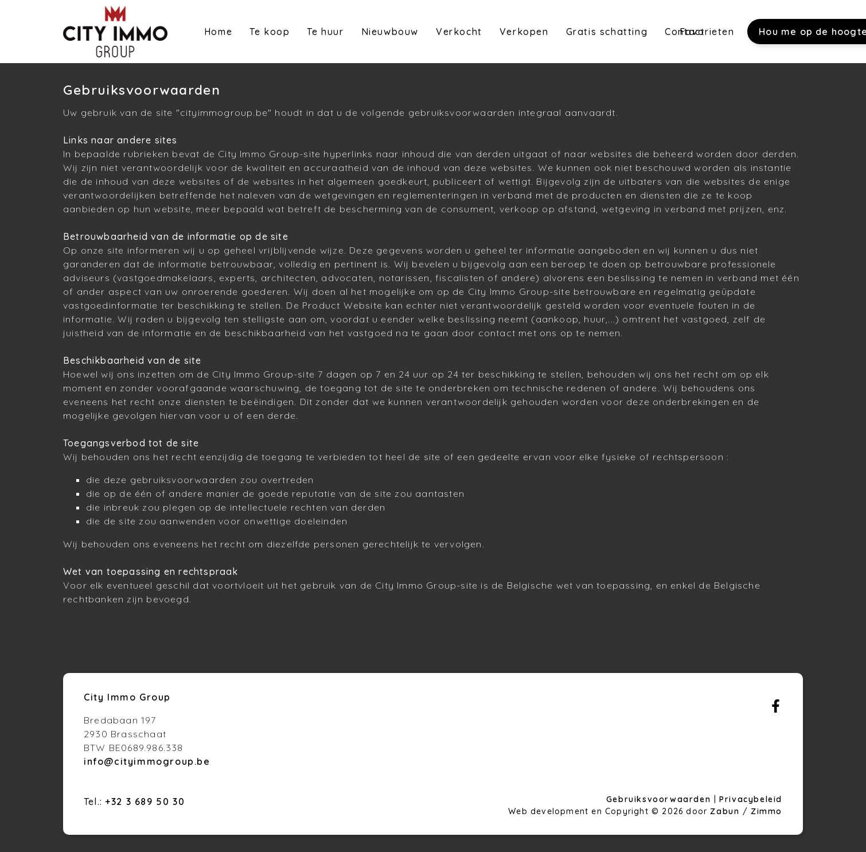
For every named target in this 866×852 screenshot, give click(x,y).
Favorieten (707, 31)
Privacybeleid (750, 799)
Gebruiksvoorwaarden (660, 799)
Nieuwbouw (390, 31)
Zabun (724, 811)
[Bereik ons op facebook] (775, 709)
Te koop (269, 31)
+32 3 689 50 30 (145, 801)
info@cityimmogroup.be (147, 761)
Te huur (325, 31)
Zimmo (766, 811)
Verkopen (524, 31)
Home (218, 31)
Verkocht (459, 31)
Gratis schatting (607, 31)
